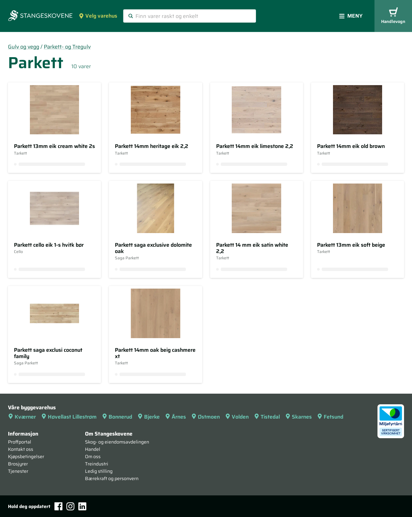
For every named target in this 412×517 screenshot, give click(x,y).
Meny (351, 16)
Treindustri (96, 463)
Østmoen (205, 417)
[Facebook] (58, 506)
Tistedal (267, 417)
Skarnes (298, 417)
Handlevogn (393, 16)
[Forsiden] (40, 16)
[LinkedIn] (82, 506)
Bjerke (148, 417)
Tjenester (18, 471)
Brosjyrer (18, 463)
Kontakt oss (20, 449)
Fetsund (330, 417)
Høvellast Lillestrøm (69, 417)
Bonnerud (117, 417)
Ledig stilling (99, 471)
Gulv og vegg (23, 47)
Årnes (175, 417)
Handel (92, 449)
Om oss (93, 456)
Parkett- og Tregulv (67, 47)
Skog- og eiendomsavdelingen (117, 442)
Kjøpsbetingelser (26, 456)
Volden (237, 417)
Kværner (22, 417)
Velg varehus (98, 16)
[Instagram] (70, 506)
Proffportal (19, 442)
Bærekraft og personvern (111, 478)
